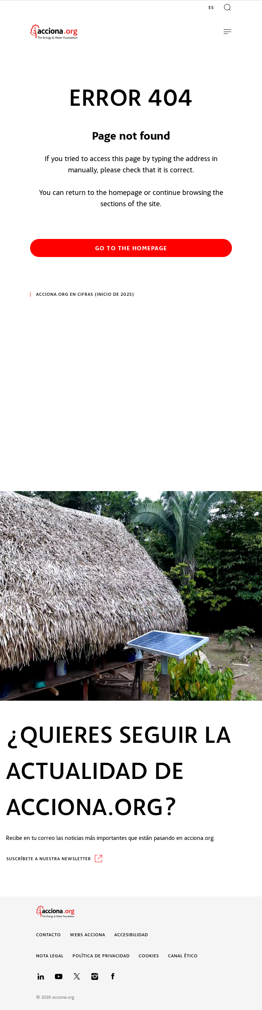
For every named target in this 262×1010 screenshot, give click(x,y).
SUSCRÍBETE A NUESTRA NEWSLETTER (48, 858)
